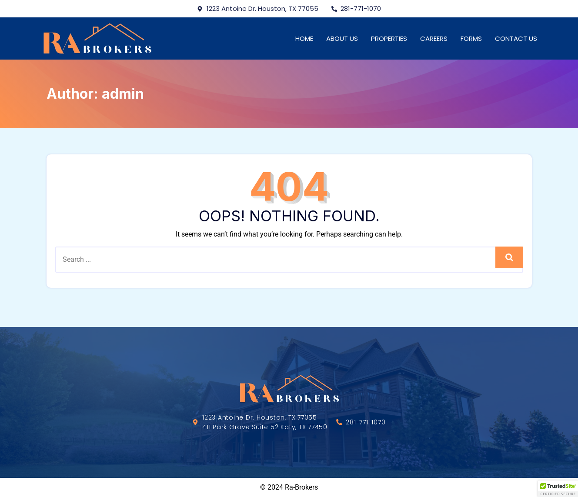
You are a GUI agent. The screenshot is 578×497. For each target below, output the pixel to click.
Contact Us (516, 38)
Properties (389, 38)
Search (509, 257)
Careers (434, 38)
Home (304, 38)
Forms (471, 38)
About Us (342, 38)
